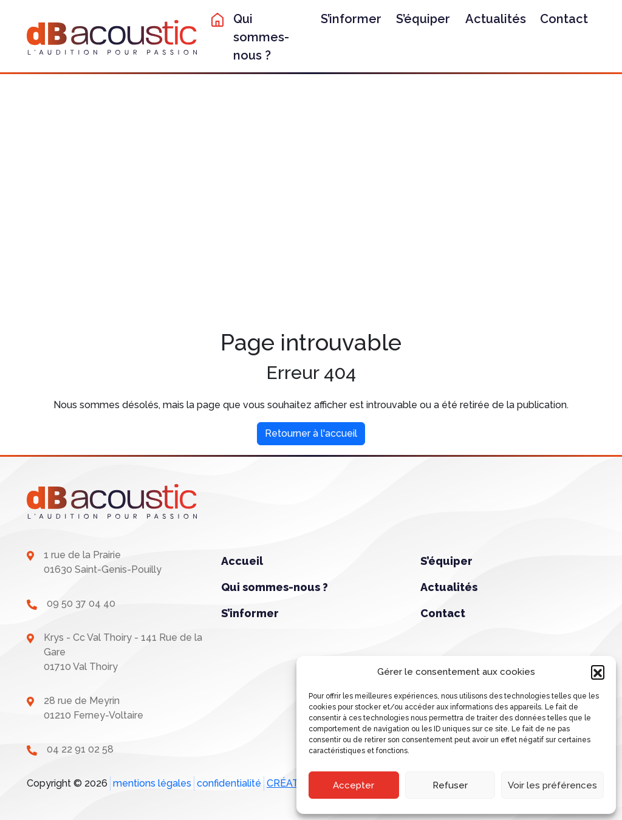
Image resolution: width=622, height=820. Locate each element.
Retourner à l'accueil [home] (311, 433)
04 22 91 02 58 (80, 749)
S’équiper (423, 19)
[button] (598, 672)
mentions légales (152, 783)
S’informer (351, 19)
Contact (564, 19)
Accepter (353, 785)
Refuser (450, 785)
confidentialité (229, 783)
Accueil (242, 561)
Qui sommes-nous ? (261, 37)
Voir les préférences (552, 785)
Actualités (495, 19)
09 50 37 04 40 (81, 603)
